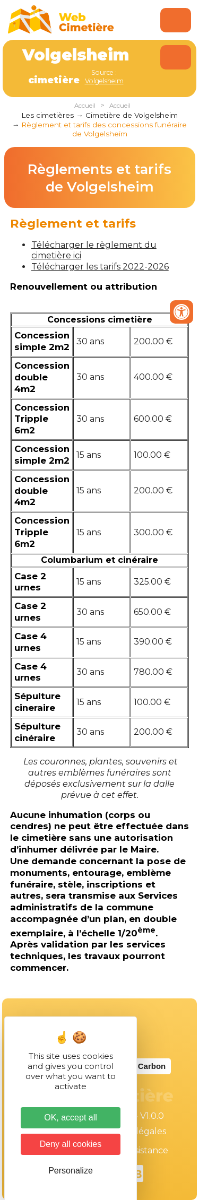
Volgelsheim (104, 81)
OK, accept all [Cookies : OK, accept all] (70, 1117)
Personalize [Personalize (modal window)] (70, 1170)
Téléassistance (138, 1150)
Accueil (85, 105)
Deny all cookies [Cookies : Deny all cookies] (71, 1144)
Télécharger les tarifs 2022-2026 (100, 267)
